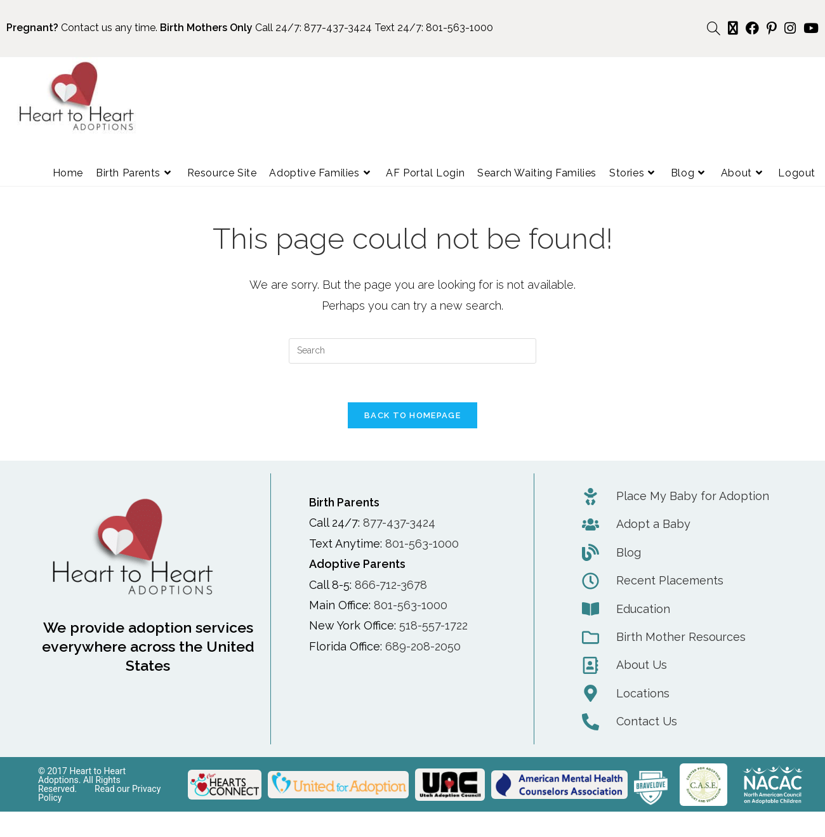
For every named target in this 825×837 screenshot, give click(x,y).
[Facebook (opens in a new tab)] (752, 28)
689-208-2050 (423, 646)
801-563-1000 (459, 28)
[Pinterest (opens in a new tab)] (772, 28)
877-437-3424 (338, 28)
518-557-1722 (433, 625)
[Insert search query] (412, 351)
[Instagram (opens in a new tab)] (790, 28)
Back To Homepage (412, 415)
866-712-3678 (391, 584)
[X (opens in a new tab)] (733, 28)
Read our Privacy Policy (99, 793)
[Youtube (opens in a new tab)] (809, 28)
